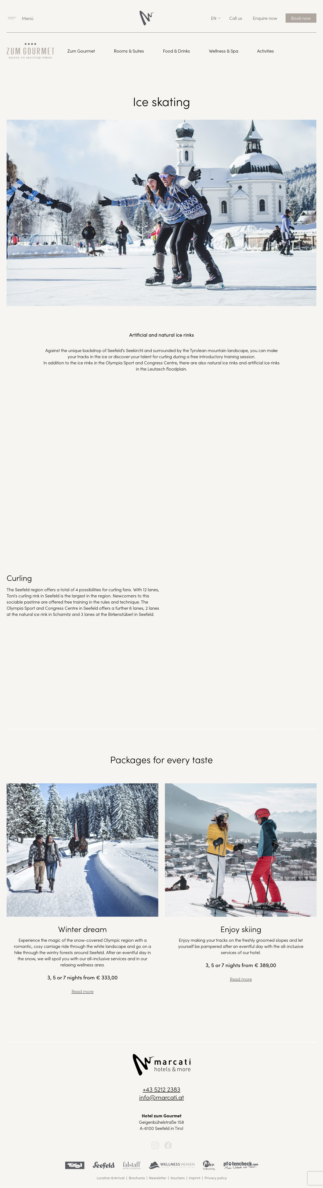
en (213, 18)
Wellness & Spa (223, 51)
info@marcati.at (161, 1097)
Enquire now (265, 18)
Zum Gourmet (81, 51)
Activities (265, 51)
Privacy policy (216, 1177)
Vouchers (177, 1177)
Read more (83, 991)
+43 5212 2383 (161, 1089)
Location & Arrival (111, 1177)
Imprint (194, 1177)
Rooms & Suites (129, 51)
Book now (301, 18)
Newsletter (157, 1177)
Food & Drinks (176, 51)
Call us (235, 18)
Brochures (137, 1177)
